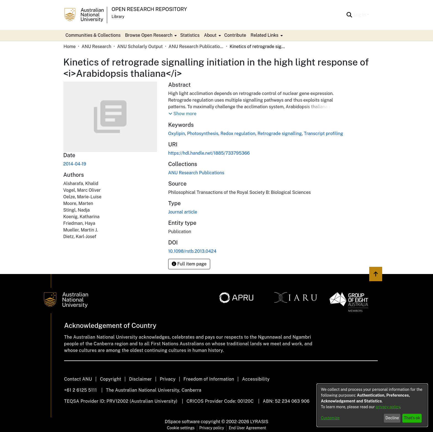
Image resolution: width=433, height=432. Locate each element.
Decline (392, 418)
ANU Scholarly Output (140, 46)
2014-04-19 (74, 164)
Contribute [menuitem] (235, 35)
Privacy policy (211, 428)
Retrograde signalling (279, 133)
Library (118, 16)
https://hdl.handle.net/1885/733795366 (209, 153)
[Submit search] (349, 15)
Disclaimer (140, 379)
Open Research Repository (149, 9)
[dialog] (372, 405)
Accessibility (256, 379)
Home (70, 46)
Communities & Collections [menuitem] (93, 35)
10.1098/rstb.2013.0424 (192, 251)
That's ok (412, 418)
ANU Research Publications (196, 46)
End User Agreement (247, 428)
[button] (182, 113)
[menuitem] (150, 35)
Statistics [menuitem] (189, 35)
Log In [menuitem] (359, 14)
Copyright (110, 379)
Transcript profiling (323, 133)
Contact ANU (78, 379)
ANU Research (96, 46)
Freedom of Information (208, 379)
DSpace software (182, 421)
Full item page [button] (189, 264)
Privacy (168, 379)
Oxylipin (176, 133)
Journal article (182, 212)
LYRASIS (259, 421)
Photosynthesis (202, 133)
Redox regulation (237, 133)
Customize (330, 418)
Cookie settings (181, 428)
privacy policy (388, 407)
